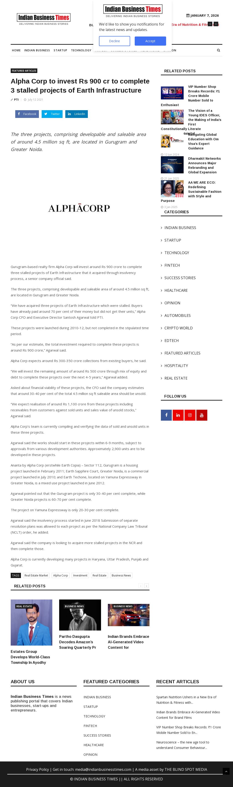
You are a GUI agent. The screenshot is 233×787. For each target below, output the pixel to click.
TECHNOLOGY (81, 50)
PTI (16, 100)
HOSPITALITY (174, 365)
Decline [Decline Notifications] (114, 41)
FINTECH (170, 265)
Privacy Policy (38, 769)
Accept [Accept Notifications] (150, 41)
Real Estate (99, 575)
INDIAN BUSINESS (37, 50)
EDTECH (170, 340)
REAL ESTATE (174, 378)
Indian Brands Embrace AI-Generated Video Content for (128, 642)
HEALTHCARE (174, 290)
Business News (121, 575)
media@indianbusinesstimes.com (103, 769)
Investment (80, 575)
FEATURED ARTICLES (24, 70)
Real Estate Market (36, 575)
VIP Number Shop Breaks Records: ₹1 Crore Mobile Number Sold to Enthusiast (190, 96)
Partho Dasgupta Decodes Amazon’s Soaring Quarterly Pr (77, 642)
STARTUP (60, 50)
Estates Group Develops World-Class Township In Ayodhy (30, 657)
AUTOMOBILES (176, 315)
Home (16, 50)
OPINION (170, 302)
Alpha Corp (60, 575)
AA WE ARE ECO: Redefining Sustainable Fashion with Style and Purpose (191, 192)
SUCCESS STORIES (178, 277)
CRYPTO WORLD (177, 328)
